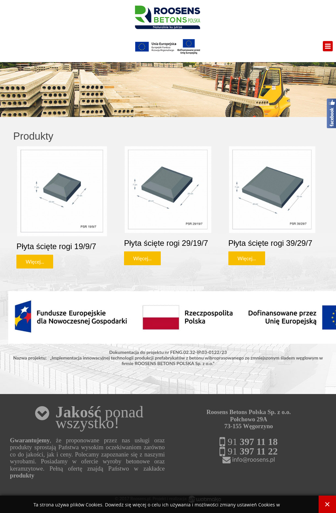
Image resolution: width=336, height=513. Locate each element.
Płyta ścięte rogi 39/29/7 (270, 243)
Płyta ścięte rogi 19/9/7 (56, 246)
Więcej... (35, 262)
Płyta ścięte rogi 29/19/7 (166, 243)
